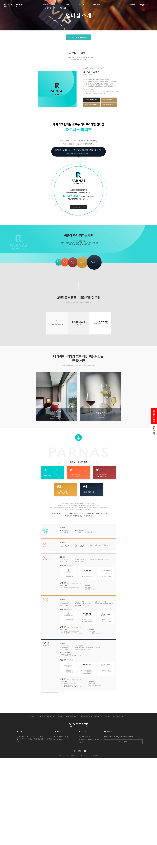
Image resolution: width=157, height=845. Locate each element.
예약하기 (66, 4)
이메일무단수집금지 (119, 716)
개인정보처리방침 (71, 716)
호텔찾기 (33, 716)
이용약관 (107, 716)
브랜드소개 (97, 4)
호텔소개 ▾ (81, 4)
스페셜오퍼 (47, 8)
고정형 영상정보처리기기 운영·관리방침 (90, 716)
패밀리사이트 (123, 742)
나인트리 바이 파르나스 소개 (46, 716)
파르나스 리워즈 (49, 4)
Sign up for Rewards (78, 37)
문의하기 (62, 8)
